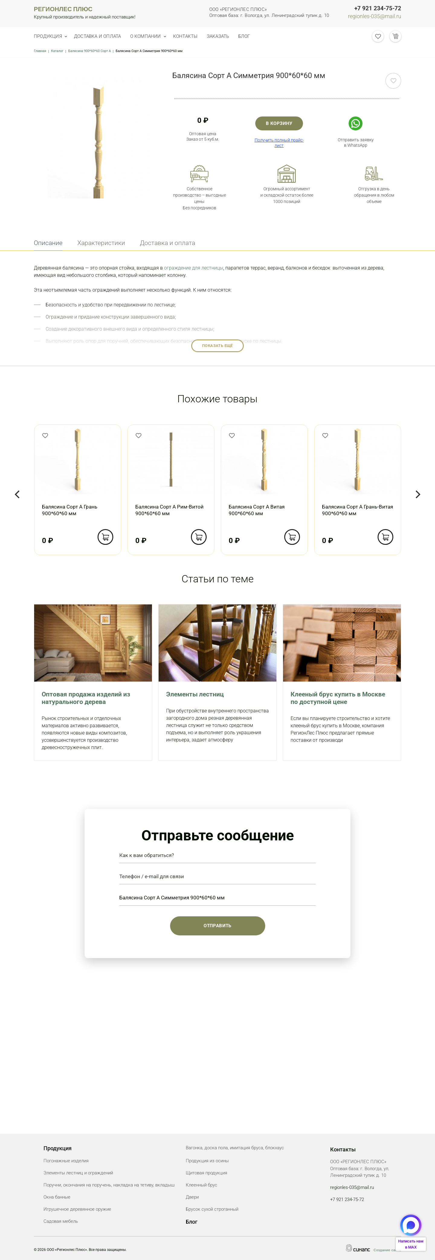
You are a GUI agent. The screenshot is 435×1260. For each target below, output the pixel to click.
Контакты (193, 36)
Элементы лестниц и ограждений (78, 1173)
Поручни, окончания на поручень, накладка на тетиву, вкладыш (109, 1185)
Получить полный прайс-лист (279, 143)
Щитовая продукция (206, 1173)
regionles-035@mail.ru (374, 16)
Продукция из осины (207, 1160)
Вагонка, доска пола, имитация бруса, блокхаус (235, 1147)
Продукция (48, 36)
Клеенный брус (201, 1185)
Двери (192, 1197)
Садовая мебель (61, 1221)
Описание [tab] (48, 243)
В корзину (279, 123)
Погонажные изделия (66, 1160)
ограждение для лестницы (193, 268)
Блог (257, 36)
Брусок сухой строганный (212, 1209)
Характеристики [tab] (101, 243)
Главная (40, 51)
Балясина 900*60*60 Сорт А (89, 51)
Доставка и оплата (100, 36)
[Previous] (17, 494)
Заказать (229, 36)
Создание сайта (387, 1250)
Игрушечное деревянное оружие (77, 1209)
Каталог (57, 51)
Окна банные (57, 1197)
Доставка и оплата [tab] (167, 243)
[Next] (417, 494)
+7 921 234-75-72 (377, 8)
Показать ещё (217, 345)
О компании (150, 36)
